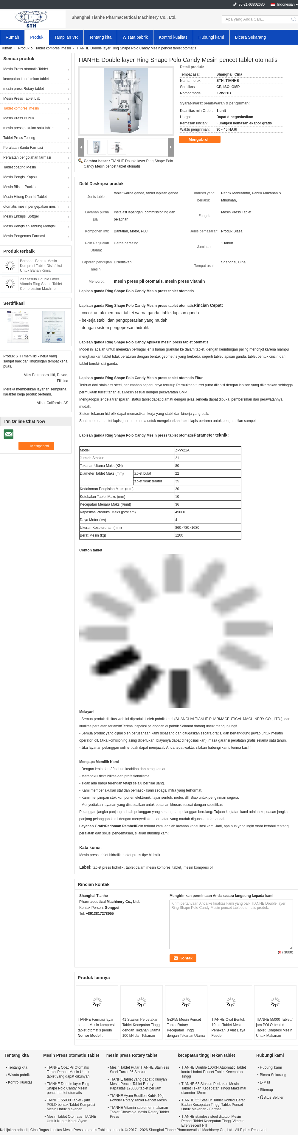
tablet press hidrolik (108, 867)
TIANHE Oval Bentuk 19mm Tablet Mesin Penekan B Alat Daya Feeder (228, 1027)
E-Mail (265, 1082)
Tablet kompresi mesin (53, 48)
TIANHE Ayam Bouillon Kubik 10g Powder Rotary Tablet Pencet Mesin (138, 1098)
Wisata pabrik (135, 37)
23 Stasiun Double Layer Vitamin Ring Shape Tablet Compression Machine (41, 284)
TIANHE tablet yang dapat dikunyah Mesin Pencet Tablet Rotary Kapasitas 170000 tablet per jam (138, 1083)
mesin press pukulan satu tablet (28, 128)
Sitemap (266, 1090)
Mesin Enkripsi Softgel (21, 216)
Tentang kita (100, 37)
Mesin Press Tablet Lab (22, 98)
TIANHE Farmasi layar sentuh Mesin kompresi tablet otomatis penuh (96, 1024)
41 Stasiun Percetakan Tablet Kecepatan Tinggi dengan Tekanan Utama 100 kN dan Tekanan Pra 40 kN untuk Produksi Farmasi (141, 1032)
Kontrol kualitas (173, 37)
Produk (36, 37)
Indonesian (286, 4)
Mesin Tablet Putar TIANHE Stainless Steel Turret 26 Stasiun (139, 1069)
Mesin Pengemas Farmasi (24, 236)
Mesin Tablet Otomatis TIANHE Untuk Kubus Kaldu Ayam (71, 1118)
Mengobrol (203, 140)
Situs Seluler (271, 1097)
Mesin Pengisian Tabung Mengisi (29, 226)
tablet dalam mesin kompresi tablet (153, 867)
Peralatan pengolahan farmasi (27, 157)
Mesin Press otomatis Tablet (25, 69)
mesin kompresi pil (198, 867)
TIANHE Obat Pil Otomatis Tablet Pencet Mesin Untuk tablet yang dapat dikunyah (68, 1071)
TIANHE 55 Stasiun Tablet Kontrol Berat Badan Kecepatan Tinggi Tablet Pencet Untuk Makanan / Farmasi (213, 1104)
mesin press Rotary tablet (23, 89)
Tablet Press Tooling (19, 138)
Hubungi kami (211, 37)
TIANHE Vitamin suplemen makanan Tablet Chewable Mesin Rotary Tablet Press (139, 1112)
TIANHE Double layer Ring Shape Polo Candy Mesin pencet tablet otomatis (68, 1088)
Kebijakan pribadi (13, 1130)
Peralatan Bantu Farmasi (23, 148)
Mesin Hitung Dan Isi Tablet (25, 197)
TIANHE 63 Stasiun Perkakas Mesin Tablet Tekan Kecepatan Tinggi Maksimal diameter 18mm (213, 1088)
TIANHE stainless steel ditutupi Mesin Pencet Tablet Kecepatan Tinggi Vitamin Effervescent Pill (212, 1121)
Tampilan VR (66, 37)
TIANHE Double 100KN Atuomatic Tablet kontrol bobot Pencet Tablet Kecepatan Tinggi (213, 1071)
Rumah (12, 37)
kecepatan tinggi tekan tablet (26, 79)
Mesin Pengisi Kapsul (20, 177)
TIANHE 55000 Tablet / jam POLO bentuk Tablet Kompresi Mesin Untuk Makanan (274, 1027)
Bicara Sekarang (250, 37)
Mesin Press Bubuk (18, 118)
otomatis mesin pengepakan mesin (30, 206)
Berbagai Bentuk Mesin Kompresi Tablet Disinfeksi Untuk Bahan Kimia (41, 266)
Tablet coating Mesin (19, 167)
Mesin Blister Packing (20, 187)
